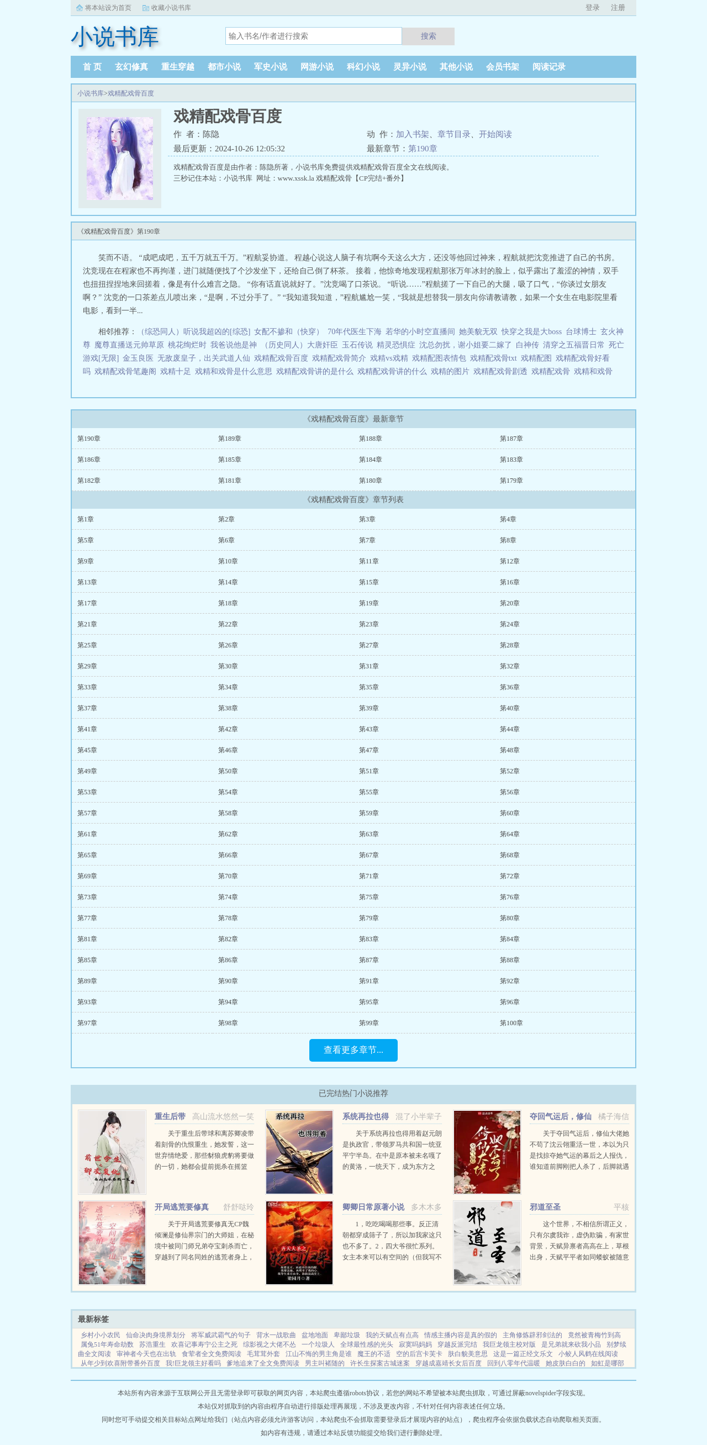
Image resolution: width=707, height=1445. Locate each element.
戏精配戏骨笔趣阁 (127, 371)
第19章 (369, 603)
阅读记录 (549, 66)
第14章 (228, 582)
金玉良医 (138, 358)
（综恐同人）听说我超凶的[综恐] (193, 332)
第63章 (369, 834)
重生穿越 (177, 66)
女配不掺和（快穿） (289, 332)
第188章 (370, 438)
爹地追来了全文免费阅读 (262, 1363)
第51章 (369, 771)
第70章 (228, 876)
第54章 (228, 792)
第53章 (87, 792)
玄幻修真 (131, 66)
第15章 (369, 582)
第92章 (510, 981)
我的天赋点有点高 (392, 1335)
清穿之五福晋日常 (574, 345)
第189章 (229, 438)
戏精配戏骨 (552, 371)
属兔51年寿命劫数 (107, 1344)
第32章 (510, 666)
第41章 (87, 729)
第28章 (510, 645)
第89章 (87, 981)
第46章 (228, 750)
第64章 (510, 834)
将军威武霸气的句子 (221, 1335)
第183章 (511, 459)
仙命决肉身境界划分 (156, 1335)
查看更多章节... (353, 1049)
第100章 (511, 1023)
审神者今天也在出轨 (146, 1354)
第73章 (87, 897)
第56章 (510, 792)
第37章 (87, 708)
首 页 (92, 66)
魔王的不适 (374, 1354)
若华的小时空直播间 (420, 332)
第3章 (367, 519)
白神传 (527, 345)
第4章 (508, 519)
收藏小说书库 (171, 8)
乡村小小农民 (100, 1335)
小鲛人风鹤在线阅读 (588, 1354)
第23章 (369, 624)
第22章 (228, 624)
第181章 (229, 480)
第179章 (511, 480)
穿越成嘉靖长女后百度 (448, 1363)
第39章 (369, 708)
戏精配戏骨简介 (341, 358)
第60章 (510, 813)
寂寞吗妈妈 (415, 1344)
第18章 (228, 603)
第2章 (226, 519)
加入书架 (412, 134)
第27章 (369, 645)
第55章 (369, 792)
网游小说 (317, 66)
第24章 (510, 624)
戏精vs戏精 (390, 358)
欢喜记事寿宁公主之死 (204, 1344)
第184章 (370, 459)
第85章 (87, 960)
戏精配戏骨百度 (131, 93)
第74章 (228, 897)
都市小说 (224, 66)
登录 (592, 7)
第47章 (369, 750)
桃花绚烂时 (187, 345)
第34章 (228, 687)
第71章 (369, 876)
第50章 (228, 771)
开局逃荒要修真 (182, 1207)
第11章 (369, 561)
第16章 (510, 582)
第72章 (510, 876)
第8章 (508, 540)
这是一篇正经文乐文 (523, 1354)
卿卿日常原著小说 (373, 1207)
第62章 (228, 834)
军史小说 (270, 66)
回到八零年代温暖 (513, 1363)
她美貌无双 (478, 332)
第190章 (422, 148)
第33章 (87, 687)
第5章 (85, 540)
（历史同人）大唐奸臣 (299, 345)
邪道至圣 (545, 1207)
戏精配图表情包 (441, 358)
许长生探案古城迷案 (380, 1363)
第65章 (87, 855)
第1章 (85, 519)
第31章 (369, 666)
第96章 (510, 1002)
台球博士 (581, 332)
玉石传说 (357, 345)
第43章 (369, 729)
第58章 (228, 813)
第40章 (510, 708)
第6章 (226, 540)
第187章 (511, 438)
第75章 (369, 897)
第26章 (228, 645)
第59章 (369, 813)
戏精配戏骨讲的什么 (394, 371)
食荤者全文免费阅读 (211, 1354)
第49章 (87, 771)
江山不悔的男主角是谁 (319, 1354)
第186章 (89, 459)
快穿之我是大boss (532, 332)
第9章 (85, 561)
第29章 (87, 666)
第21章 (87, 624)
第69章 (87, 876)
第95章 (369, 1002)
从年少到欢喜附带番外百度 (120, 1363)
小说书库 (90, 93)
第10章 (228, 561)
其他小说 (456, 66)
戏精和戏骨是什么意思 (235, 371)
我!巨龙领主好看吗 (193, 1363)
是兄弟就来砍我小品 (571, 1344)
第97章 (87, 1023)
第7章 (367, 540)
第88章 (510, 960)
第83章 (369, 939)
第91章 (369, 981)
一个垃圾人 (318, 1344)
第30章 (228, 666)
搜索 (428, 35)
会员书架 (502, 66)
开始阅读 (495, 134)
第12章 (510, 561)
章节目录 (454, 134)
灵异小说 (409, 66)
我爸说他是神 (233, 345)
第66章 (228, 855)
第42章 (228, 729)
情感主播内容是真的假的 (460, 1335)
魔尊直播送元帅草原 (129, 345)
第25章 (87, 645)
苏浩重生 (152, 1344)
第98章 (228, 1023)
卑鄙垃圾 (347, 1335)
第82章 (228, 939)
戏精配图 (538, 358)
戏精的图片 (452, 371)
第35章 (369, 687)
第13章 (87, 582)
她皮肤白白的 (565, 1363)
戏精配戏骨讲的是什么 (316, 371)
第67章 (369, 855)
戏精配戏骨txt (495, 358)
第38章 (228, 708)
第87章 (369, 960)
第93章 (87, 1002)
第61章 (87, 834)
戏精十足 (177, 371)
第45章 (87, 750)
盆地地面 (315, 1335)
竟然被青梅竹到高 (594, 1335)
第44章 (510, 729)
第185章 (229, 459)
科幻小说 (363, 66)
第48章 (510, 750)
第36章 (510, 687)
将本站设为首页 (108, 8)
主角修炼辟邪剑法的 (532, 1335)
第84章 (510, 939)
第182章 (89, 480)
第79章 (369, 918)
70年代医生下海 (355, 332)
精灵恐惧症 (396, 345)
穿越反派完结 (457, 1344)
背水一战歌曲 (276, 1335)
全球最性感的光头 (366, 1344)
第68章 (510, 855)
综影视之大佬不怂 (269, 1344)
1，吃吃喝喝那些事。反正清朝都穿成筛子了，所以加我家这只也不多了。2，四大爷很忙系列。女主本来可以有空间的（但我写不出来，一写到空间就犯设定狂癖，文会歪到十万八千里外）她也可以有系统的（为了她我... (392, 1257)
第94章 (228, 1002)
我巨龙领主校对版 (509, 1344)
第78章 (228, 918)
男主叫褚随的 (325, 1363)
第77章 (87, 918)
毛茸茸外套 (263, 1354)
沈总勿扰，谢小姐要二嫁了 (465, 345)
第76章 (510, 897)
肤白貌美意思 (468, 1354)
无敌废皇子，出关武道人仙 (203, 358)
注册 (618, 7)
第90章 (228, 981)
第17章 (87, 603)
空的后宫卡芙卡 (419, 1354)
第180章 (370, 480)
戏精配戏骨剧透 (502, 371)
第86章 (228, 960)
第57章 (87, 813)
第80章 (510, 918)
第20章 (510, 603)
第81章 (87, 939)
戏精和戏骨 (595, 371)
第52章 (510, 771)
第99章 (369, 1023)
